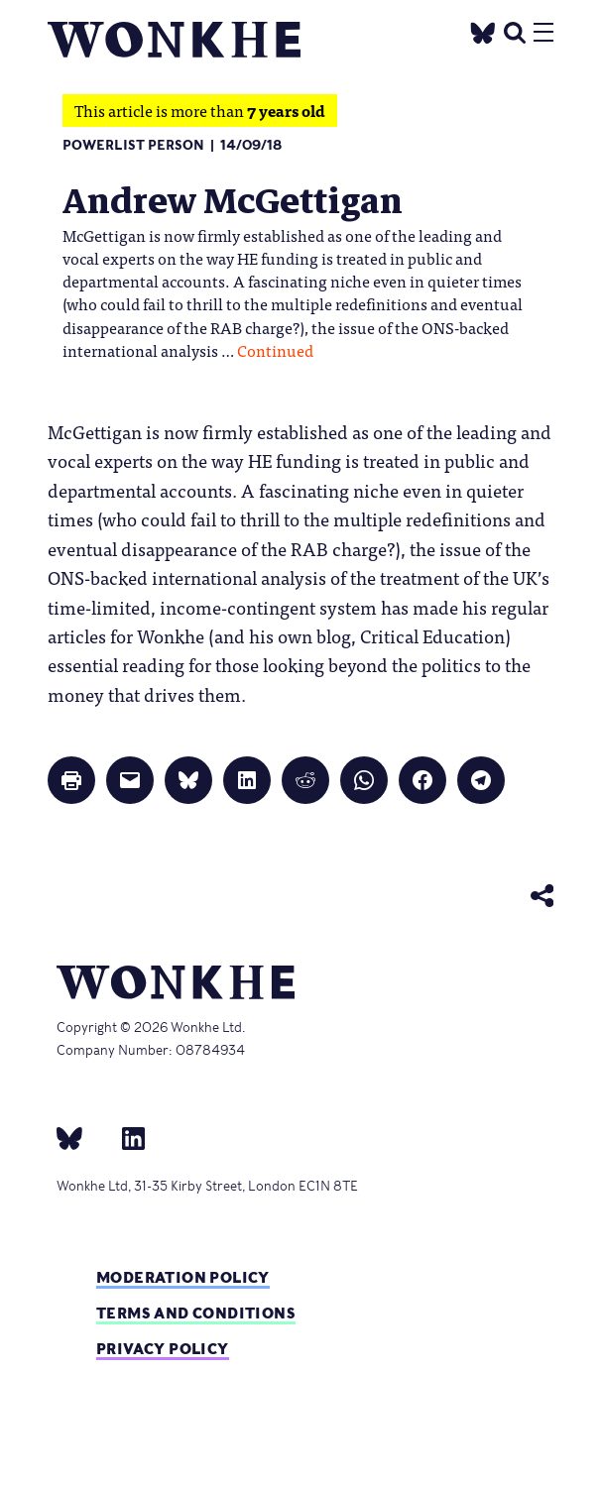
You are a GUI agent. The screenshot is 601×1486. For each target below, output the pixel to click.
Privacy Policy (162, 1348)
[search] (515, 30)
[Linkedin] (125, 1137)
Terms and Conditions (196, 1313)
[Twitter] (483, 30)
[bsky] (81, 1137)
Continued (275, 350)
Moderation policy (183, 1277)
